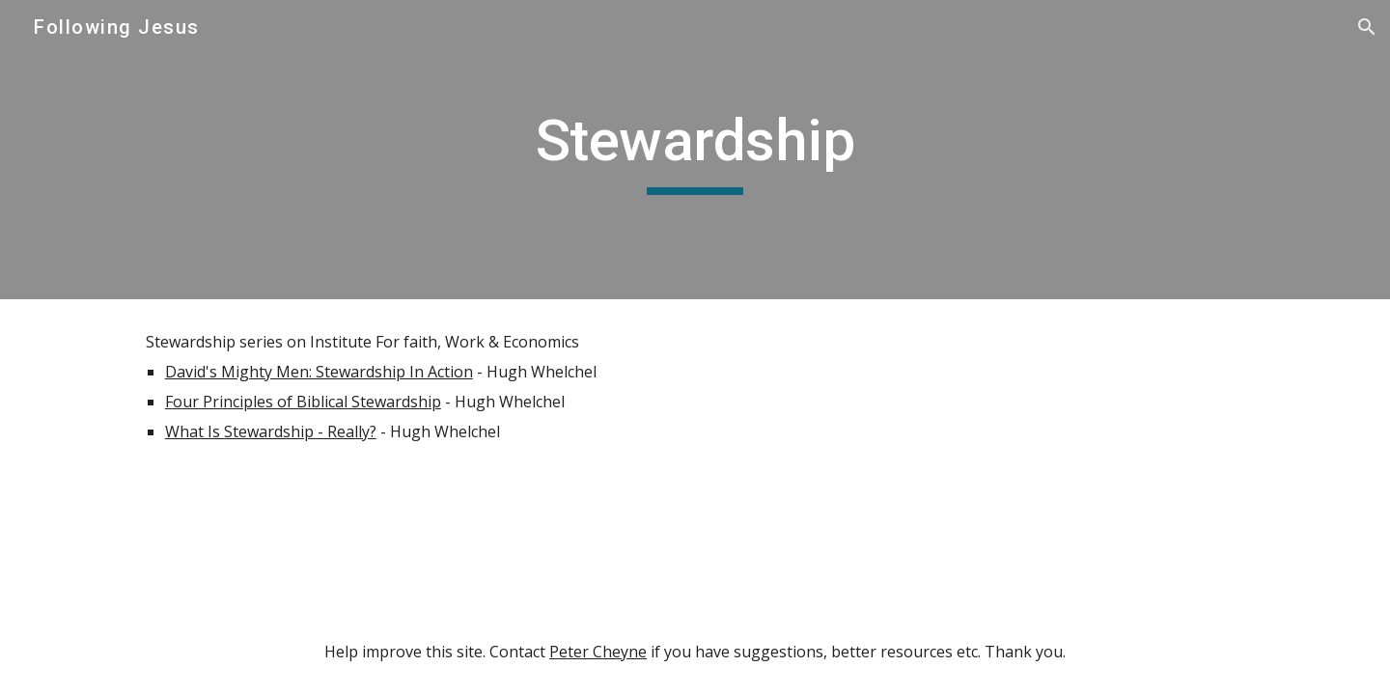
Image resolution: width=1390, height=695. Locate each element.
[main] (695, 150)
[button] (1367, 27)
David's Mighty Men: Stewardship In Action (319, 371)
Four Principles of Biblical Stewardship (303, 401)
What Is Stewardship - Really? (270, 431)
